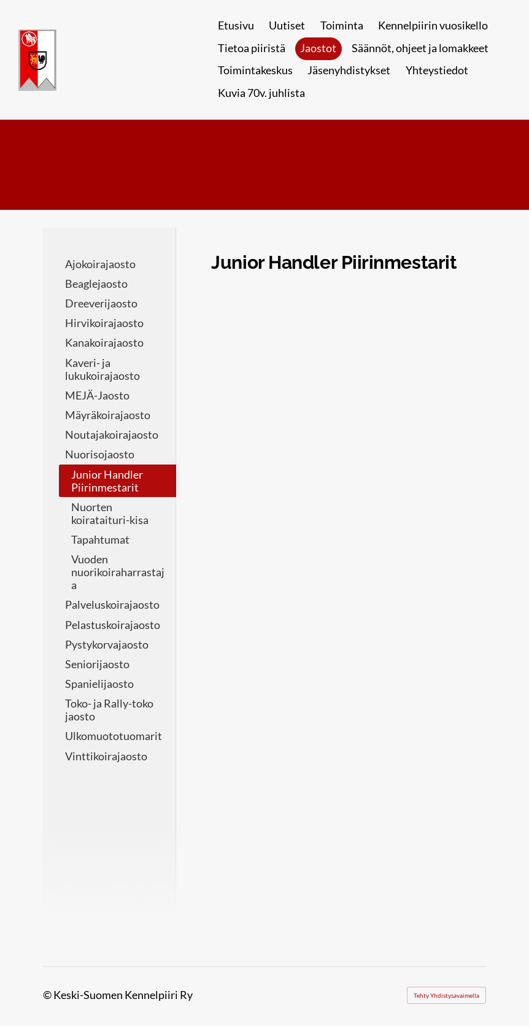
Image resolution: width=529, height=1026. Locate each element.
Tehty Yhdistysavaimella (446, 995)
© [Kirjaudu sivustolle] (48, 995)
